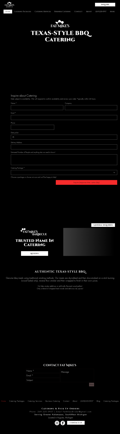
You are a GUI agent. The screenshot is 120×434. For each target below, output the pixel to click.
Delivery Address (16, 142)
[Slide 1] (85, 250)
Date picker (15, 132)
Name (14, 103)
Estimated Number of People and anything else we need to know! (33, 152)
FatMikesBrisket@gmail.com (77, 412)
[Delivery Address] (63, 147)
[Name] (36, 107)
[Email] (63, 117)
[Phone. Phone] (32, 127)
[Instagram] (57, 423)
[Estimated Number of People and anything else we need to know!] (64, 159)
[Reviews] (34, 253)
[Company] (90, 107)
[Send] (91, 384)
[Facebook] (62, 423)
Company (68, 103)
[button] (105, 5)
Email (13, 113)
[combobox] (64, 172)
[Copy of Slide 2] (92, 250)
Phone (13, 123)
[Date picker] (13, 137)
